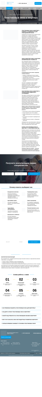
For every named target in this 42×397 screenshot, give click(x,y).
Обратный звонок (38, 3)
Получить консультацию (6, 337)
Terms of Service (29, 355)
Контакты (31, 8)
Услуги (14, 8)
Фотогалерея (38, 8)
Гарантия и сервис (25, 8)
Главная (3, 8)
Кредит (19, 8)
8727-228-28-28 (23, 3)
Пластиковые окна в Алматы (25, 353)
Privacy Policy (24, 355)
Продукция (9, 8)
